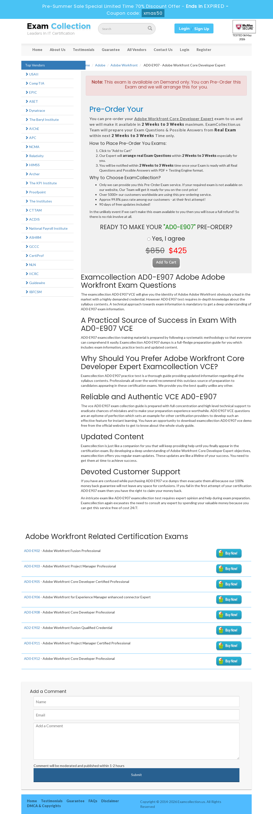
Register (204, 50)
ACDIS (32, 219)
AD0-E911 (32, 643)
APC (30, 138)
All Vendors (136, 50)
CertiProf (34, 255)
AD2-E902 (32, 628)
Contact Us (163, 50)
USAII (31, 74)
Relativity (34, 156)
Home (37, 50)
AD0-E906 (32, 597)
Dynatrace (35, 110)
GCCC (32, 246)
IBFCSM (33, 292)
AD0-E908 (32, 612)
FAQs (92, 801)
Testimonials (83, 50)
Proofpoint (35, 192)
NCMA (32, 147)
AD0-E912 (32, 658)
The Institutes (38, 201)
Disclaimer (110, 801)
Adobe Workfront (124, 65)
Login (184, 50)
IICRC (32, 274)
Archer (32, 174)
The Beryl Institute (42, 119)
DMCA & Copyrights (44, 806)
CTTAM (33, 210)
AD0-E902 (32, 551)
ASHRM (33, 237)
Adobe (100, 65)
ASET (31, 101)
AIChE (32, 128)
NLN (30, 265)
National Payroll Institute (46, 228)
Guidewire (35, 283)
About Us (57, 50)
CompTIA (34, 83)
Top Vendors (35, 65)
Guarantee (111, 50)
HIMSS (32, 165)
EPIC (31, 92)
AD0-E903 (32, 566)
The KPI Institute (41, 183)
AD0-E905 (32, 581)
